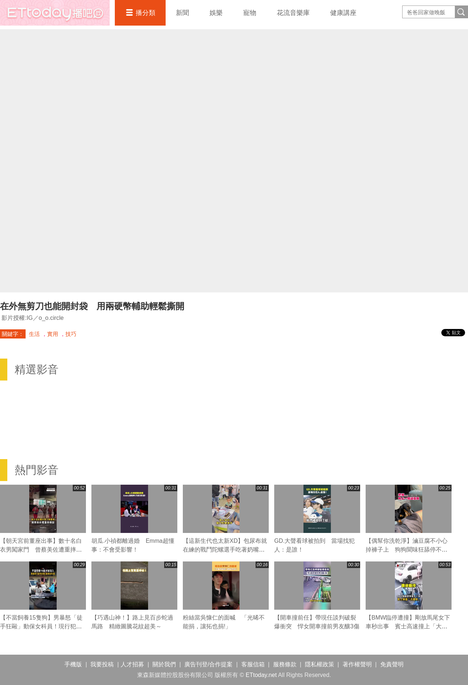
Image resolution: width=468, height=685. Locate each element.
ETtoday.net (261, 675)
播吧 (55, 13)
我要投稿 (102, 664)
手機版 (73, 664)
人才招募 (132, 664)
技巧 (70, 334)
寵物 (249, 12)
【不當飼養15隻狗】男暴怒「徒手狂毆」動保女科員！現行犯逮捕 (41, 626)
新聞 (182, 12)
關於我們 (164, 664)
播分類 (145, 12)
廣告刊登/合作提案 (208, 664)
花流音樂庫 (293, 12)
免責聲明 (392, 664)
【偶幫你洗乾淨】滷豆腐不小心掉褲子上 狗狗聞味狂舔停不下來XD (407, 549)
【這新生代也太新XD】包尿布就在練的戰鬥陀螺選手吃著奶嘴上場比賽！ (225, 549)
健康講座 (343, 12)
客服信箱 (253, 664)
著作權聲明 (357, 664)
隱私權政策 (319, 664)
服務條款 (285, 664)
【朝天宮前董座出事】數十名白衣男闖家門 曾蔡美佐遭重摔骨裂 (41, 549)
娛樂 (216, 12)
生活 (34, 334)
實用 (52, 334)
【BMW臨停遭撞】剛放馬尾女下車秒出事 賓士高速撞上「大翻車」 (408, 626)
